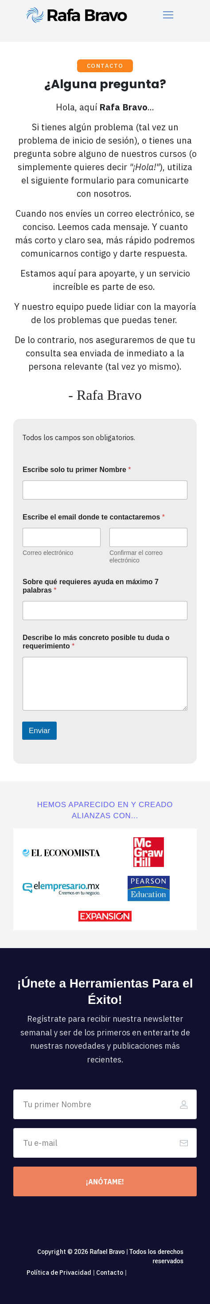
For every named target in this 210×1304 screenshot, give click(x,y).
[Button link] (105, 1181)
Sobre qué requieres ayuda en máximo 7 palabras (91, 586)
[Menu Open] (168, 14)
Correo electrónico (48, 552)
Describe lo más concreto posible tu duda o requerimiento (96, 642)
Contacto (109, 1273)
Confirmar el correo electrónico (136, 556)
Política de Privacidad (59, 1273)
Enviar (39, 730)
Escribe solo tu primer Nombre (77, 469)
